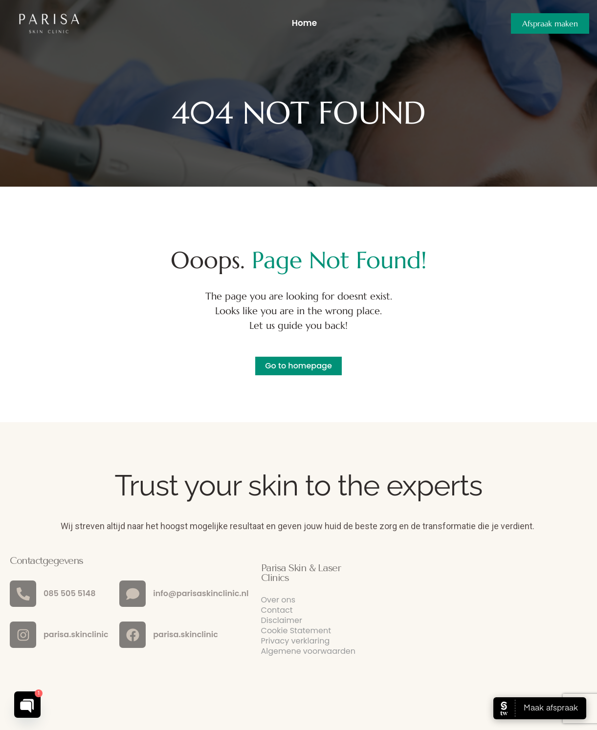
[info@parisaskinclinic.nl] (132, 593)
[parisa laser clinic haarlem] (499, 621)
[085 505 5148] (23, 593)
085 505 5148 (69, 593)
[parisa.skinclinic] (23, 635)
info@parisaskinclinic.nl (200, 593)
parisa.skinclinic (76, 634)
